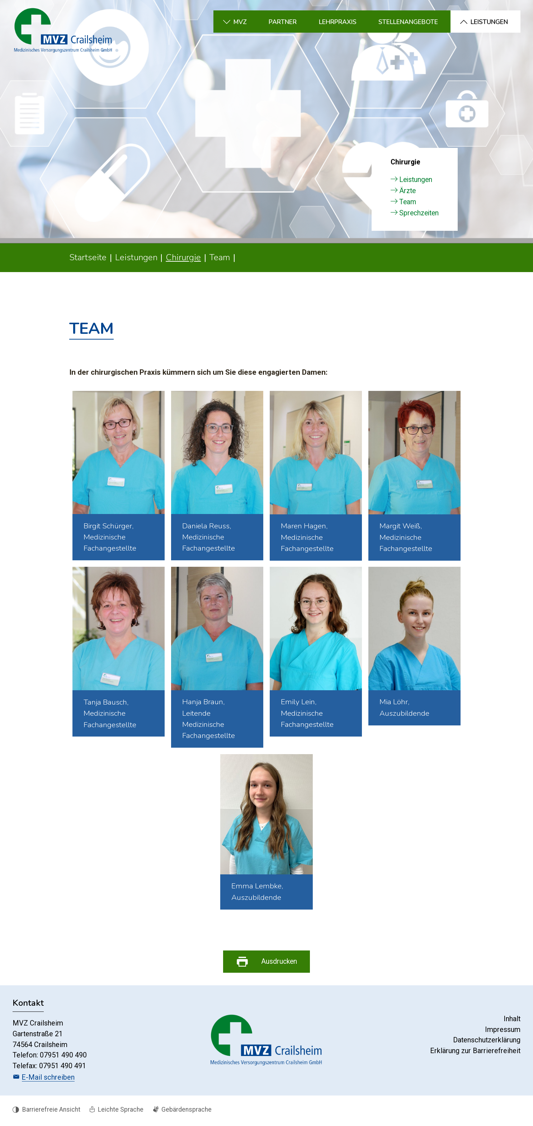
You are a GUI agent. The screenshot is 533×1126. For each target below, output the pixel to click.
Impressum (502, 1032)
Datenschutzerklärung (486, 1042)
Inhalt (512, 1021)
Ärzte (407, 193)
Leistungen (415, 182)
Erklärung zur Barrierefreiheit (475, 1053)
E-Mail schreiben (48, 1079)
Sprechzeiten (419, 215)
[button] (247, 21)
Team (407, 204)
